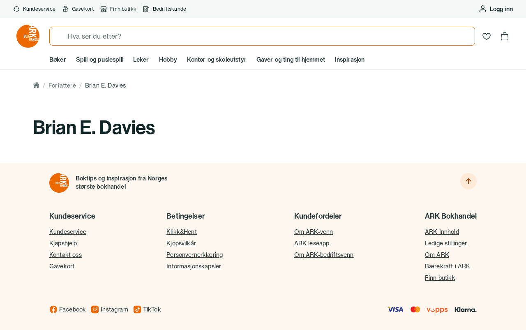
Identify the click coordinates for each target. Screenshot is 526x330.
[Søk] (59, 36)
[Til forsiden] (59, 183)
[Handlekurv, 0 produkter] (505, 36)
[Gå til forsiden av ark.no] (27, 36)
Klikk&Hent (181, 231)
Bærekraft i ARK (447, 266)
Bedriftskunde (164, 9)
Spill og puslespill (99, 59)
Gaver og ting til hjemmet (290, 59)
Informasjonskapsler (193, 266)
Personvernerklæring (194, 254)
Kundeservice (34, 9)
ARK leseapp (312, 243)
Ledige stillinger (446, 243)
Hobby (168, 59)
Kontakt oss (65, 254)
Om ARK (437, 254)
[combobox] (262, 36)
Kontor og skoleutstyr (216, 59)
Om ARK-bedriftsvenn (324, 254)
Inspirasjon (350, 59)
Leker (141, 59)
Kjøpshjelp (63, 243)
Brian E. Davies (105, 85)
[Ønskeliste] (486, 36)
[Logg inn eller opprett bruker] (495, 9)
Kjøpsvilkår (181, 243)
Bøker (57, 59)
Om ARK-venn (313, 231)
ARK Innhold (442, 231)
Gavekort (61, 266)
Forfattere (62, 85)
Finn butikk (118, 9)
